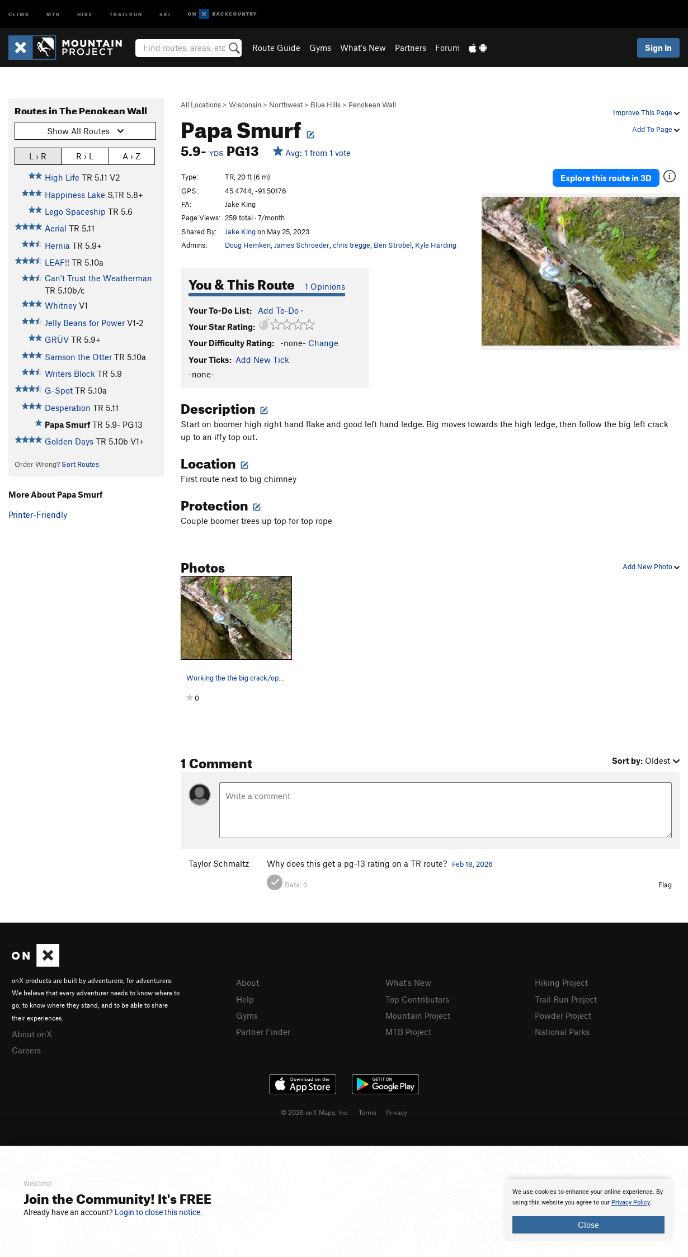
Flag (665, 884)
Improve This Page (646, 112)
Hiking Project (561, 982)
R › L (84, 155)
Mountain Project (417, 1015)
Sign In (658, 47)
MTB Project (408, 1032)
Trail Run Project (566, 999)
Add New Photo (651, 566)
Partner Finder (263, 1032)
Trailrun (126, 13)
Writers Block (70, 373)
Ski (165, 13)
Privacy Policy (630, 1202)
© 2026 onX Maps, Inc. (315, 1112)
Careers (26, 1050)
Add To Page (656, 129)
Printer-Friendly (37, 514)
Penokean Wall (372, 104)
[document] (588, 1210)
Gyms (320, 47)
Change (323, 343)
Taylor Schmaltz (219, 863)
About (247, 982)
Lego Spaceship (75, 211)
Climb (19, 13)
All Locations (201, 104)
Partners (410, 47)
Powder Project (563, 1015)
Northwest (286, 104)
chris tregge (351, 244)
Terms (367, 1112)
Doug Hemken (248, 244)
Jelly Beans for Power (85, 323)
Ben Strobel (393, 244)
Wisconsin (245, 104)
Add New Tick (262, 360)
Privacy (396, 1112)
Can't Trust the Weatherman (98, 278)
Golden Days (69, 441)
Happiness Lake (75, 195)
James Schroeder (301, 244)
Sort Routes (80, 464)
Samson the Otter (78, 357)
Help (245, 999)
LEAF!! (57, 262)
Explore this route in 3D (606, 178)
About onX (32, 1034)
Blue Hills (325, 104)
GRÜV (57, 339)
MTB (53, 13)
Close (588, 1225)
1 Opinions (325, 286)
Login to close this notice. (158, 1212)
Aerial (56, 228)
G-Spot (59, 390)
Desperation (68, 408)
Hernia (57, 245)
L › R (37, 155)
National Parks (562, 1032)
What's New (363, 47)
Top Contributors (417, 999)
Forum (447, 47)
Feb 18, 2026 (472, 863)
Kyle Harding (435, 244)
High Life (62, 177)
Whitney (61, 305)
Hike (85, 13)
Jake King (240, 231)
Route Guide (276, 47)
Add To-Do (278, 310)
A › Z (131, 155)
